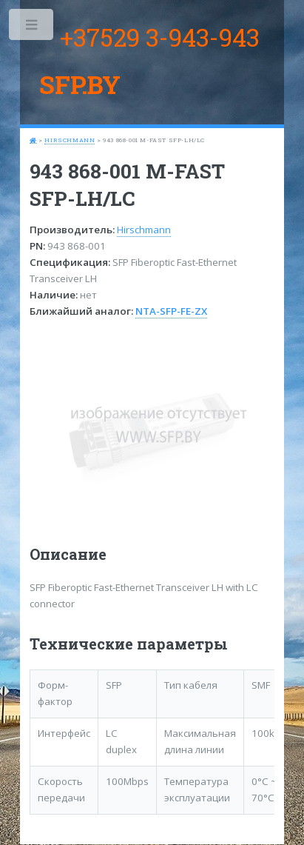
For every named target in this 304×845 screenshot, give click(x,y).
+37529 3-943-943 (160, 37)
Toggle (32, 28)
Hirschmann (69, 140)
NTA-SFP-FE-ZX (171, 311)
